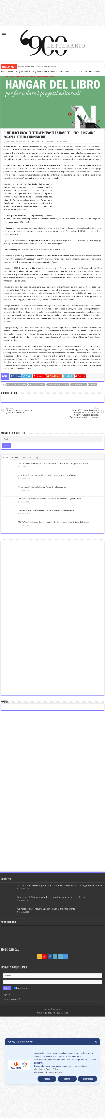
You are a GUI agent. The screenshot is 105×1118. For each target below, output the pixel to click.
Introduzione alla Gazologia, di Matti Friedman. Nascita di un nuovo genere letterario (53, 463)
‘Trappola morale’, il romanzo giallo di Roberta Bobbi (21, 410)
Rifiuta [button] (67, 1079)
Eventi (10, 71)
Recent (5, 457)
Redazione (10, 142)
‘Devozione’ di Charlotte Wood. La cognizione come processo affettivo (47, 475)
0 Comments (49, 142)
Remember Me (21, 988)
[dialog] (52, 1061)
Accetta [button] (47, 1079)
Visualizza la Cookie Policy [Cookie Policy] (46, 1069)
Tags (37, 457)
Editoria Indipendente (16, 385)
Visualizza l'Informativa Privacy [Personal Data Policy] (48, 1072)
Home (3, 71)
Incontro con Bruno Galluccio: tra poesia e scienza (37, 67)
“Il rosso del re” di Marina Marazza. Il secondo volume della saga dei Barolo (49, 499)
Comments (26, 457)
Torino (93, 385)
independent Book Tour (58, 385)
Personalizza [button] (87, 1079)
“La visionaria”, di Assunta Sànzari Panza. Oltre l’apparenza (42, 487)
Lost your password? (11, 999)
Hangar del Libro (37, 385)
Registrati (6, 995)
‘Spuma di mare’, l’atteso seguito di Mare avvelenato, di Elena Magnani (46, 510)
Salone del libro (79, 385)
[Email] (52, 439)
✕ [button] (96, 1041)
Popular (15, 457)
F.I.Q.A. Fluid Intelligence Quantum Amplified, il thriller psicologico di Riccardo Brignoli (53, 522)
